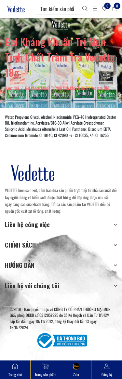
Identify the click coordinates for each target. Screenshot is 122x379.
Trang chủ (12, 88)
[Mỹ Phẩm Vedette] (16, 9)
